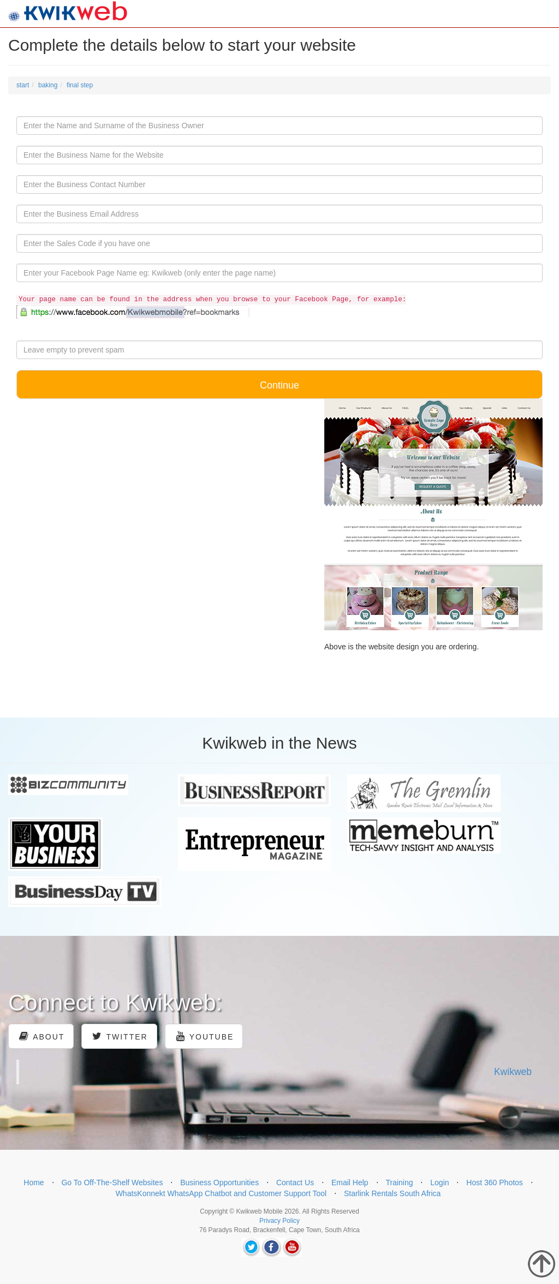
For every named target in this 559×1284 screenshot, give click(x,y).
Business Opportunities (219, 1182)
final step (80, 85)
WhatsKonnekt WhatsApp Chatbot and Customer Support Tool (221, 1193)
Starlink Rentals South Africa (392, 1193)
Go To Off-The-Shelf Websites (112, 1182)
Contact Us (295, 1182)
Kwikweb (513, 1071)
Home (33, 1182)
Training (399, 1182)
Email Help (349, 1182)
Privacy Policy (279, 1221)
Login (439, 1182)
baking (47, 85)
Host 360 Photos (494, 1182)
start (22, 85)
